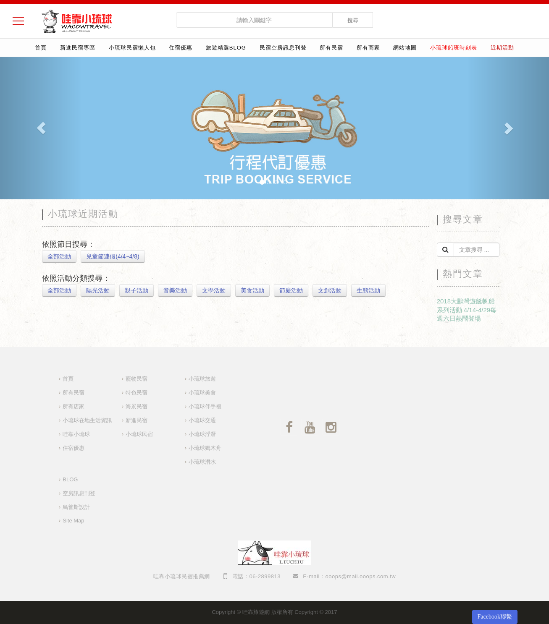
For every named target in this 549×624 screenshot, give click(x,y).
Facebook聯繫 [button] (495, 617)
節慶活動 (291, 290)
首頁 (41, 47)
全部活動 (59, 256)
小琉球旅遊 (202, 379)
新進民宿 (136, 420)
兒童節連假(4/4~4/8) (112, 256)
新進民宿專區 (77, 47)
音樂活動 (175, 290)
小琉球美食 (202, 392)
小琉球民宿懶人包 (132, 47)
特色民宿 (136, 392)
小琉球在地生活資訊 (87, 420)
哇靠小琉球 (76, 434)
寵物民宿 (136, 379)
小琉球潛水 (202, 462)
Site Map (73, 520)
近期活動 (502, 47)
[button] (41, 128)
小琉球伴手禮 (205, 406)
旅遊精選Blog (226, 47)
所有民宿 (331, 47)
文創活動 (329, 290)
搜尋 (352, 20)
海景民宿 (136, 406)
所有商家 (368, 47)
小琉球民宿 (139, 434)
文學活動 (214, 290)
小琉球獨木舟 (205, 448)
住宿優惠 (180, 47)
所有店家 (73, 406)
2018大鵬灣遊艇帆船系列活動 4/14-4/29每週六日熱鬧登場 (467, 310)
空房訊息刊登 (79, 493)
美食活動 (252, 290)
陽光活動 (98, 290)
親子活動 (136, 290)
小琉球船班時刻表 (453, 47)
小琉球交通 (202, 420)
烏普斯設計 (76, 507)
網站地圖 (405, 47)
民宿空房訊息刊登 (283, 47)
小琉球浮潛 (202, 434)
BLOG (70, 479)
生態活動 (368, 290)
